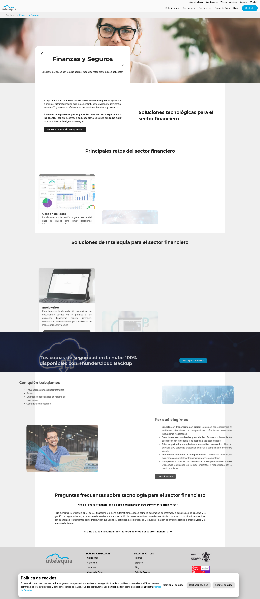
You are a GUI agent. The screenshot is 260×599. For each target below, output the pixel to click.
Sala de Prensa (142, 572)
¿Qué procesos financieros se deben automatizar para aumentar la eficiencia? (127, 504)
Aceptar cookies (224, 585)
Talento (138, 557)
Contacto (249, 8)
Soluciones (92, 557)
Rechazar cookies (198, 585)
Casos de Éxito (95, 572)
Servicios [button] (189, 8)
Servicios (92, 562)
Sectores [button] (205, 8)
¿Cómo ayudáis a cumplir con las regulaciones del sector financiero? (127, 531)
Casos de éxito (222, 8)
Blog (235, 8)
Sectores (10, 15)
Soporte (139, 562)
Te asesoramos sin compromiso (65, 129)
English (253, 2)
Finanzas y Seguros (29, 15)
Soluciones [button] (173, 8)
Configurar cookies (173, 585)
